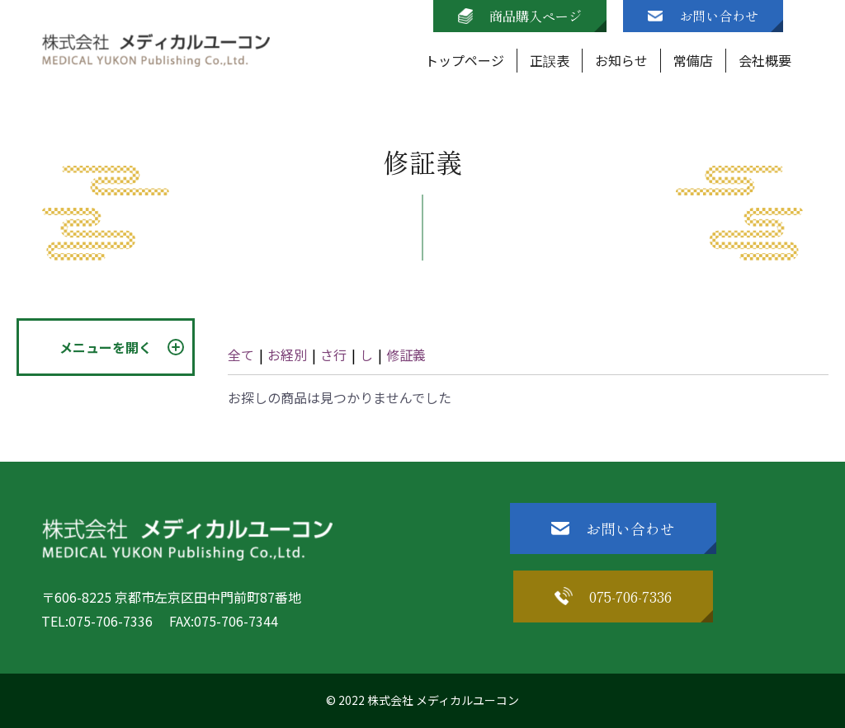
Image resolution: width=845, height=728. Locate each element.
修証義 (406, 354)
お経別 (287, 354)
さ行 (333, 354)
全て (241, 354)
